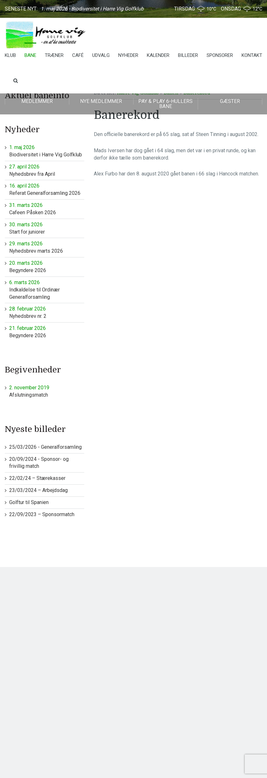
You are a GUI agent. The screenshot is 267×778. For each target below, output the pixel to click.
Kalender (158, 55)
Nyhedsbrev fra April (46, 170)
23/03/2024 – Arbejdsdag (38, 490)
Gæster (230, 101)
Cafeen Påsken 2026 (46, 208)
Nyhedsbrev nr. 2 (46, 312)
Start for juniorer (46, 228)
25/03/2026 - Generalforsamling (45, 447)
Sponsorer (220, 55)
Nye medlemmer (101, 101)
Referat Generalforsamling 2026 (46, 189)
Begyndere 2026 (46, 266)
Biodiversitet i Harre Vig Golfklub (46, 151)
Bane (30, 55)
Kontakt (252, 55)
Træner (54, 55)
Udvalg (101, 55)
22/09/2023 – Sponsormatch (41, 514)
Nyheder (128, 55)
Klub (10, 55)
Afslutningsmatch (46, 391)
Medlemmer (37, 101)
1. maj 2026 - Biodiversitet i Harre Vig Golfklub (92, 9)
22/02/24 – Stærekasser (37, 478)
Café (78, 55)
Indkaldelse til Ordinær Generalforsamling (46, 289)
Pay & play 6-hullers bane (165, 103)
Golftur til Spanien (29, 502)
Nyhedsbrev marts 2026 (46, 247)
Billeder (188, 55)
